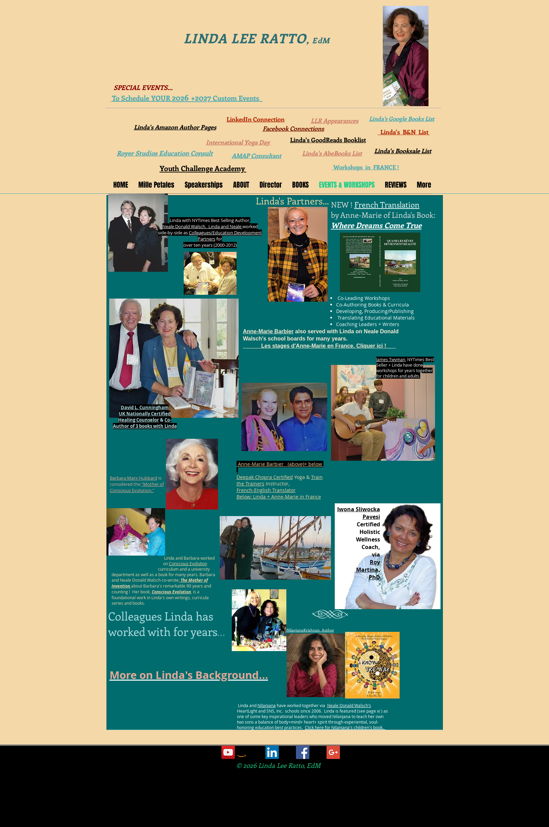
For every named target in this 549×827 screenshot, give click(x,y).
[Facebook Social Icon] (302, 752)
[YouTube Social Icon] (228, 752)
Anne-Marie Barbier (268, 331)
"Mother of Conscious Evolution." (137, 487)
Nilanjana (267, 705)
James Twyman (390, 359)
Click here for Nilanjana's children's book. (345, 727)
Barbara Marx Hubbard (133, 478)
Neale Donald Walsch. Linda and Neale (202, 226)
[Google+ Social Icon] (333, 752)
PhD (374, 577)
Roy (375, 562)
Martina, (368, 569)
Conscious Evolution (188, 563)
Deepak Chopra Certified (265, 477)
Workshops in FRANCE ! (365, 167)
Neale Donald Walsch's (349, 705)
